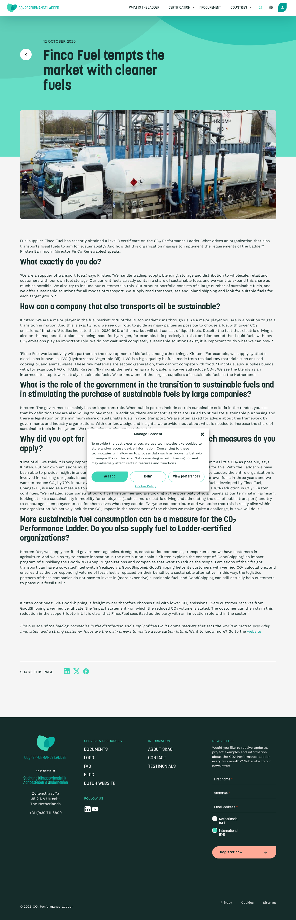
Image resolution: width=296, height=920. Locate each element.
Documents (96, 750)
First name (223, 780)
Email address (226, 808)
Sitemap (269, 902)
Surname (222, 794)
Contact (157, 758)
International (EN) (226, 833)
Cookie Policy (145, 486)
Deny (148, 476)
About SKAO (160, 750)
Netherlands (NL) (226, 821)
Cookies (247, 902)
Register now (244, 852)
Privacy (226, 902)
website (254, 631)
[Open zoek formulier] (260, 7)
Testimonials (162, 767)
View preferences (186, 476)
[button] (202, 434)
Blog (89, 775)
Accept (109, 476)
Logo (89, 758)
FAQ (87, 767)
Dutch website (100, 784)
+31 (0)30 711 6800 (45, 812)
